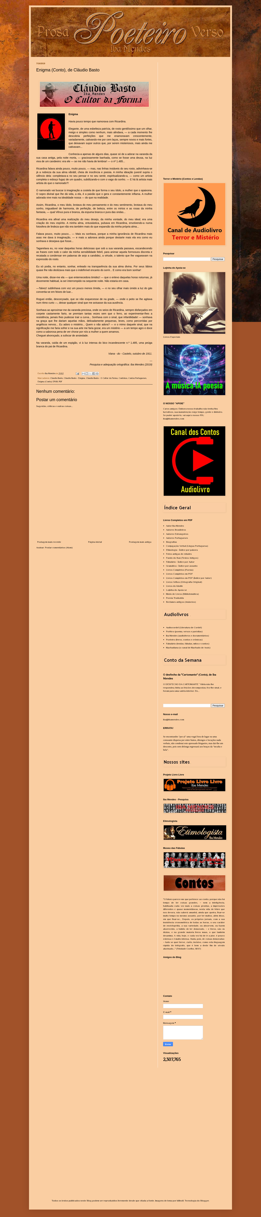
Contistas (123, 378)
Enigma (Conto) (45, 381)
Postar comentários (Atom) (59, 547)
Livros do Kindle (174, 586)
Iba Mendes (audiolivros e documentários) (187, 635)
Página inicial (95, 542)
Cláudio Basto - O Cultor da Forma (102, 378)
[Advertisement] (94, 513)
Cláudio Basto (56, 378)
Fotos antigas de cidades (179, 553)
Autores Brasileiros (176, 529)
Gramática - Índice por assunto (182, 565)
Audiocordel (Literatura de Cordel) (184, 627)
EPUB (55, 381)
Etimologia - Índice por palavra (182, 550)
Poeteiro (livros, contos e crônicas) (184, 639)
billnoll (180, 1200)
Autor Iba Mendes (175, 525)
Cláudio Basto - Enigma (74, 378)
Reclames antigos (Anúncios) (181, 602)
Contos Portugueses (137, 378)
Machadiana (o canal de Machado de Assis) (188, 647)
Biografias (171, 542)
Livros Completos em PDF (179, 573)
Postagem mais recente (49, 542)
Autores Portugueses (177, 538)
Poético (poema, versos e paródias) (184, 631)
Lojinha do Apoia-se (176, 590)
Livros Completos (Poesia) (179, 569)
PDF (60, 381)
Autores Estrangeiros (177, 534)
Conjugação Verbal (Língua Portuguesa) (187, 546)
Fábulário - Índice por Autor (180, 561)
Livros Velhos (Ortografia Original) (184, 582)
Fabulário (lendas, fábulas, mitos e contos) (187, 643)
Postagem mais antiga (140, 542)
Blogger (204, 1200)
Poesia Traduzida (175, 598)
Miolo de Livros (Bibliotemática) (182, 594)
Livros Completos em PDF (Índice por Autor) (189, 578)
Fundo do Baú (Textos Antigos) (182, 557)
